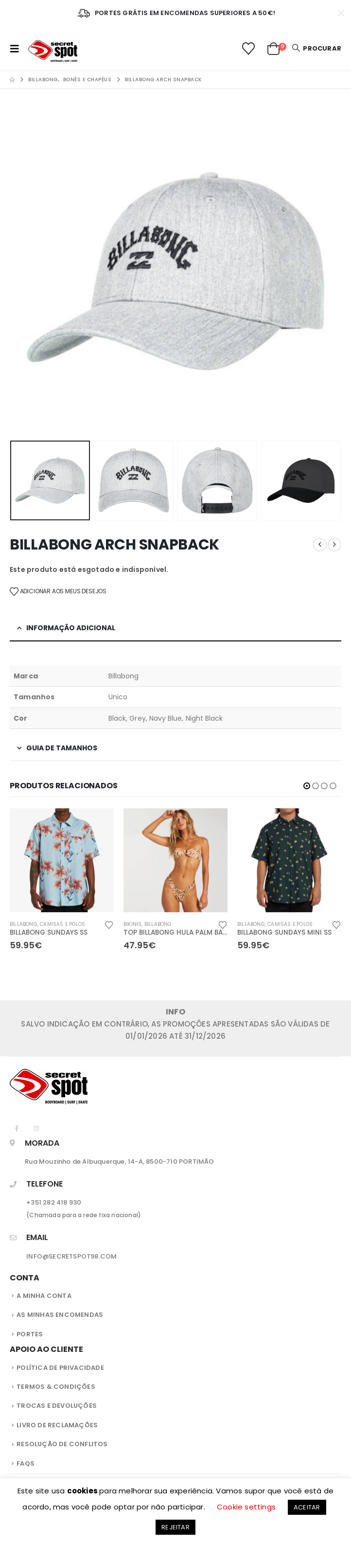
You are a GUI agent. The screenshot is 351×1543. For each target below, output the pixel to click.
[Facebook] (17, 1129)
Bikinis (132, 924)
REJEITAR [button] (175, 1527)
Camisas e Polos (62, 924)
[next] (334, 544)
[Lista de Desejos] (248, 48)
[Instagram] (36, 1129)
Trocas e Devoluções (57, 1406)
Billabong (23, 924)
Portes (30, 1335)
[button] (17, 48)
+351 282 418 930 (53, 1203)
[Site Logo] (52, 48)
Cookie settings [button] (246, 1507)
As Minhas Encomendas (60, 1315)
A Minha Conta (44, 1296)
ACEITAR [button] (307, 1507)
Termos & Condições (56, 1387)
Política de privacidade (60, 1368)
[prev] (320, 544)
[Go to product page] (62, 860)
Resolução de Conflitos (62, 1445)
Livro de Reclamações (57, 1426)
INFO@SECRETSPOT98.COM (71, 1257)
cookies (83, 1491)
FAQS (26, 1464)
